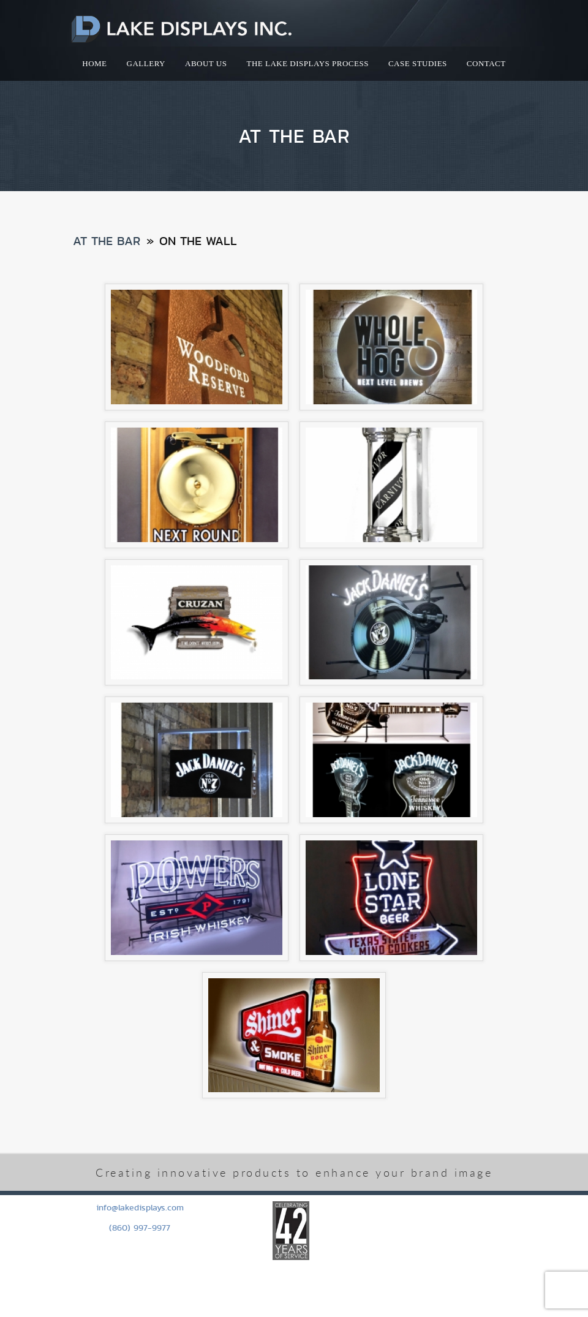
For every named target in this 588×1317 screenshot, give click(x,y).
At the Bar (106, 240)
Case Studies (417, 63)
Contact (486, 63)
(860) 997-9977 (139, 1227)
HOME (94, 63)
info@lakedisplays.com (140, 1207)
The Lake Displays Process (307, 63)
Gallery (146, 63)
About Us (206, 63)
